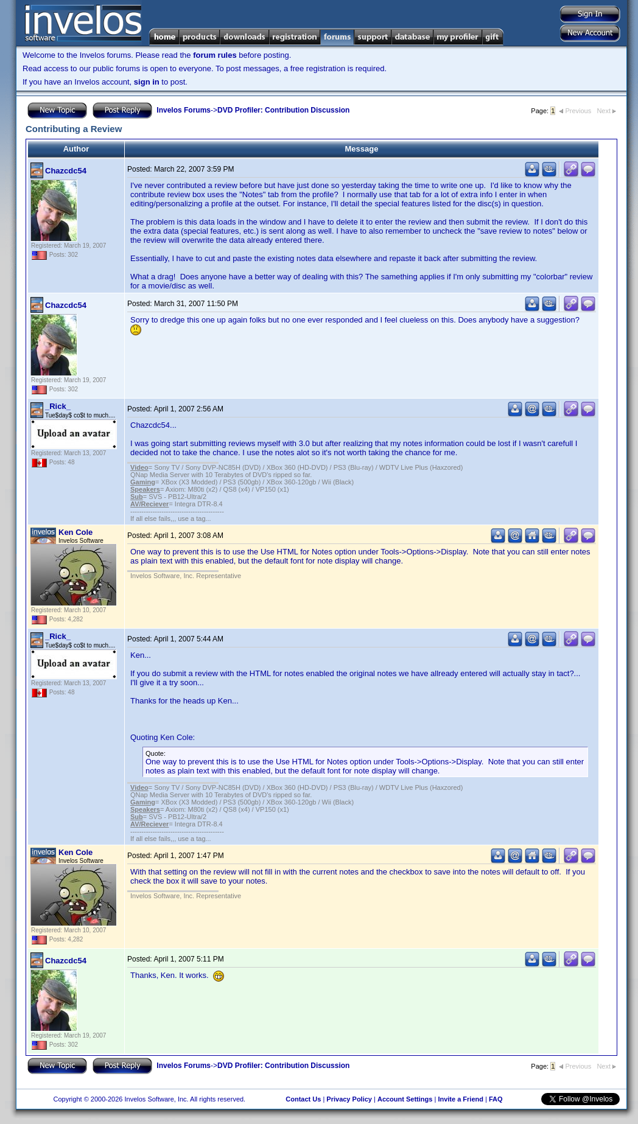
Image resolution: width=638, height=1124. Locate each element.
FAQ (496, 1099)
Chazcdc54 (65, 170)
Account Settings (404, 1099)
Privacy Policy (349, 1099)
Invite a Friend (460, 1099)
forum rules (215, 55)
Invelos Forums (183, 110)
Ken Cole (75, 532)
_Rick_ (58, 406)
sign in (147, 81)
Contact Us (303, 1099)
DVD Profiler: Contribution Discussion (283, 110)
